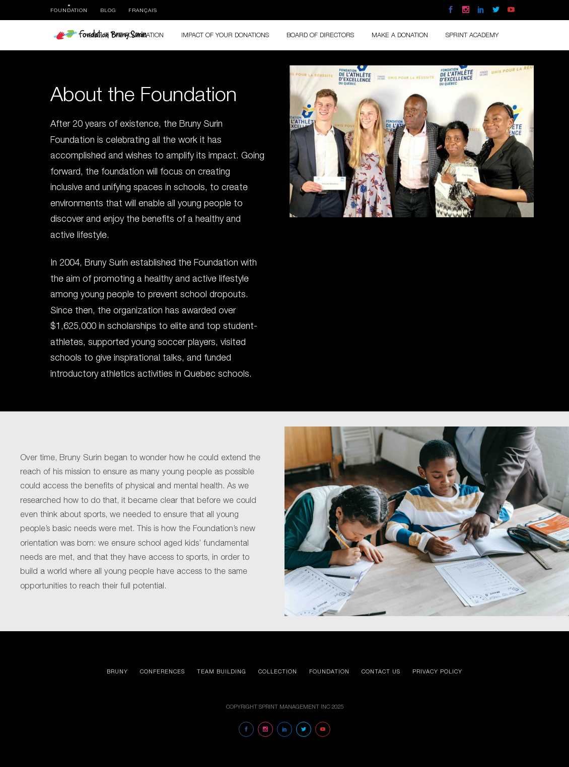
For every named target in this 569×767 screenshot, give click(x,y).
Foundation (69, 10)
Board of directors (320, 35)
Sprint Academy (472, 35)
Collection (277, 671)
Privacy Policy (437, 671)
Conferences (162, 671)
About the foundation (126, 35)
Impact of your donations (225, 35)
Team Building (221, 671)
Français (142, 10)
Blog (108, 10)
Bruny (117, 671)
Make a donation (400, 35)
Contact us (381, 671)
